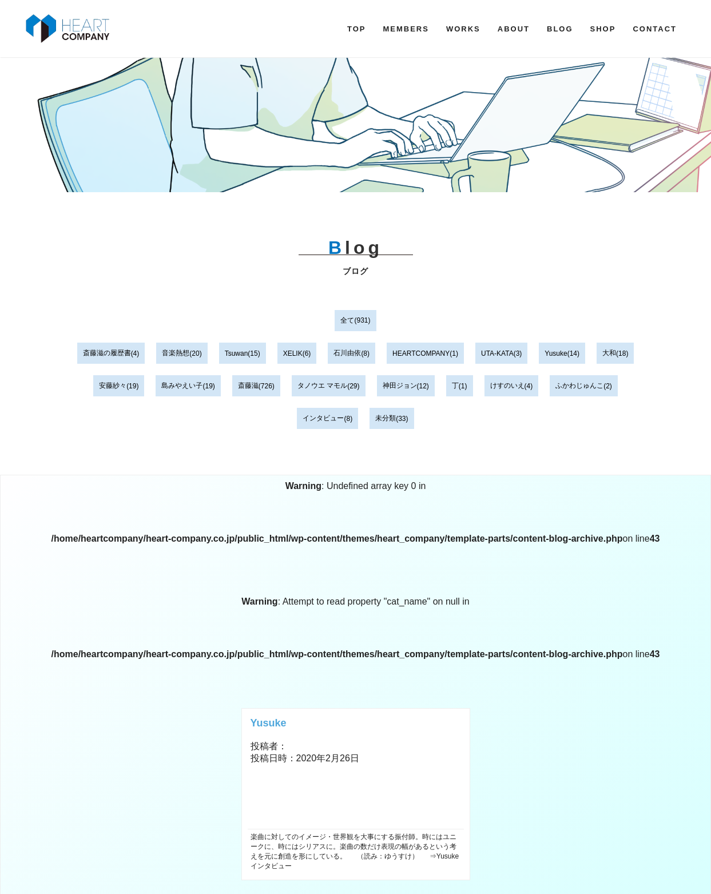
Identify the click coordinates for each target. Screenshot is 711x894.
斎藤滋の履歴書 (107, 353)
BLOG (560, 29)
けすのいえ (507, 386)
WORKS (463, 29)
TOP (356, 29)
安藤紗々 (112, 386)
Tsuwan (236, 353)
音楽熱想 (175, 353)
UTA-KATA (497, 353)
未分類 (385, 418)
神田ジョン (400, 386)
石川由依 (347, 353)
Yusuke (556, 353)
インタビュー (323, 418)
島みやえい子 (181, 386)
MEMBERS (405, 29)
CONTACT (655, 29)
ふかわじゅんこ (579, 386)
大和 (609, 353)
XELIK (293, 353)
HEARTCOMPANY (421, 353)
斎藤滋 (248, 386)
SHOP (603, 29)
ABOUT (514, 29)
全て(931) (355, 320)
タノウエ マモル (322, 386)
